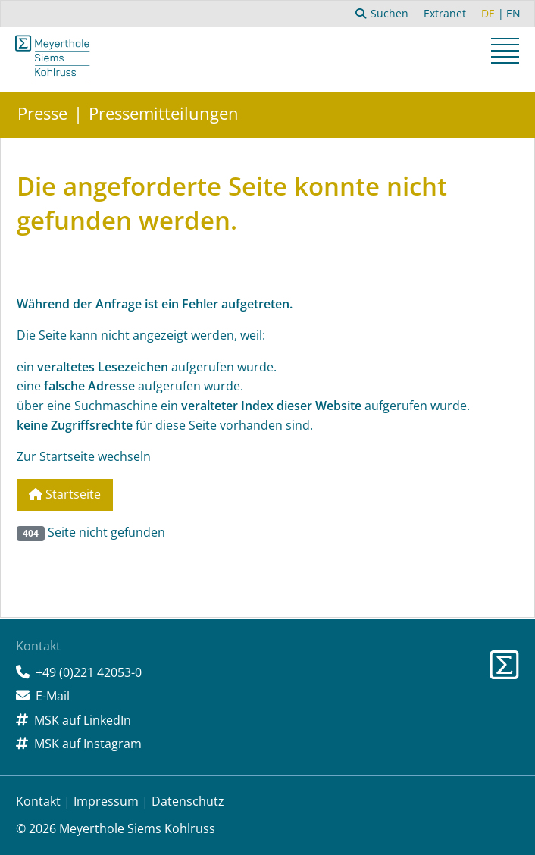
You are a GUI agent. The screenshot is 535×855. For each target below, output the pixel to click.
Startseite (65, 494)
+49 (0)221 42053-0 (89, 672)
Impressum (106, 801)
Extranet (445, 13)
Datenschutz (188, 801)
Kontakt (38, 801)
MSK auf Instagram (88, 743)
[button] (507, 53)
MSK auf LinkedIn (82, 720)
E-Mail (53, 695)
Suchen (382, 13)
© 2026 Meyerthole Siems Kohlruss (115, 828)
